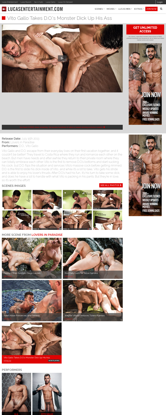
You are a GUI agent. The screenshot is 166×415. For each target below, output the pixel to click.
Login (160, 2)
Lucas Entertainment (10, 2)
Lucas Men (125, 9)
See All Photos (111, 185)
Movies (111, 9)
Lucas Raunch (26, 2)
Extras (139, 9)
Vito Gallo (32, 146)
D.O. (21, 146)
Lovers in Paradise (22, 142)
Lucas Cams (50, 2)
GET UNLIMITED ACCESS (145, 29)
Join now (151, 9)
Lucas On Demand (65, 2)
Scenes (100, 9)
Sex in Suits (38, 2)
